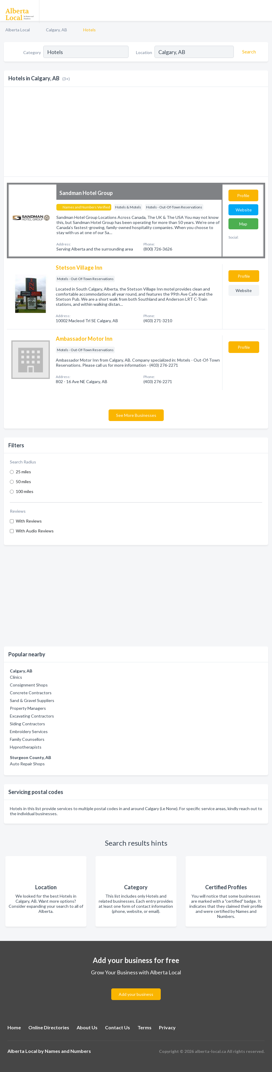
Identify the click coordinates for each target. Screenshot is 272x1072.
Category (32, 52)
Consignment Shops (29, 684)
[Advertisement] (136, 596)
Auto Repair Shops (27, 763)
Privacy (167, 1027)
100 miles (24, 491)
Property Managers (28, 708)
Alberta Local (17, 29)
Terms (144, 1027)
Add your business (136, 994)
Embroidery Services (29, 731)
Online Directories (48, 1027)
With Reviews (29, 520)
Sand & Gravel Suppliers (32, 700)
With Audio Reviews (35, 530)
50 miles (23, 481)
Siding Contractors (27, 723)
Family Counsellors (27, 739)
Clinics (16, 677)
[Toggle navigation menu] (264, 10)
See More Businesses (136, 415)
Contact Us (117, 1027)
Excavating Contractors (32, 715)
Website (244, 209)
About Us (87, 1027)
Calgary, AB (56, 29)
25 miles (23, 471)
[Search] (248, 52)
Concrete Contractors (31, 692)
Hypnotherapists (25, 747)
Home (14, 1027)
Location (144, 52)
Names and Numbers (68, 1051)
